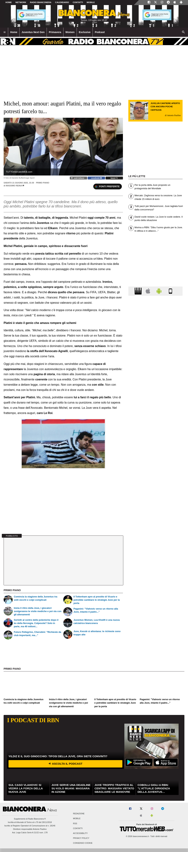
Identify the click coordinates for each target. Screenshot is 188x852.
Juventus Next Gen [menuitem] (33, 32)
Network (21, 2)
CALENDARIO (62, 2)
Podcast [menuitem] (100, 32)
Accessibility (80, 833)
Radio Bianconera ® (37, 819)
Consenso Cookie (83, 843)
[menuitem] (4, 32)
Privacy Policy (81, 838)
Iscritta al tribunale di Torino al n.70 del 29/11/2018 (30, 822)
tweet (114, 178)
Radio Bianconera (40, 2)
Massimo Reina (14, 186)
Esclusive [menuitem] (85, 32)
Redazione (78, 814)
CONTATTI (78, 2)
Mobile (76, 819)
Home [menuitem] (13, 32)
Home (8, 2)
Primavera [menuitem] (55, 32)
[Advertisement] (155, 438)
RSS (75, 823)
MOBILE (91, 2)
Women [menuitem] (70, 32)
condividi (96, 178)
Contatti (78, 828)
